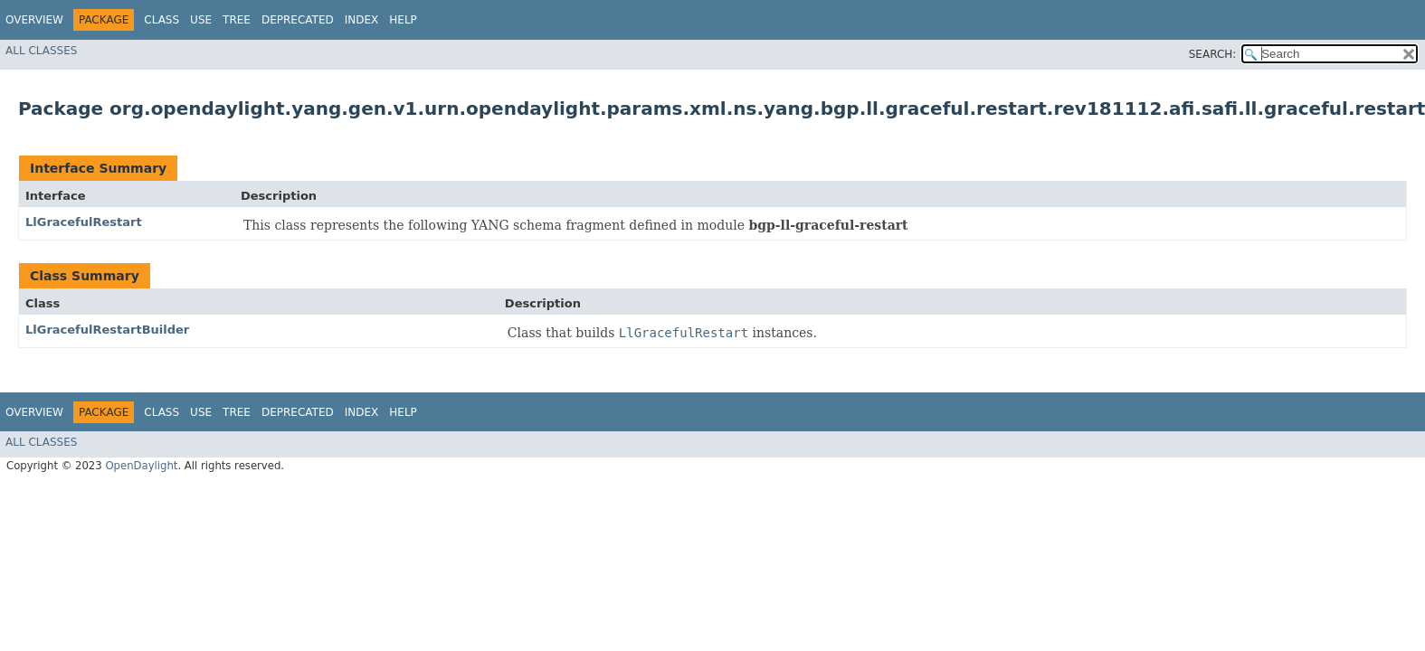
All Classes (41, 50)
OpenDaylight (141, 465)
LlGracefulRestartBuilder (107, 329)
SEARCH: (1213, 54)
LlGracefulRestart (83, 222)
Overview (34, 20)
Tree (237, 20)
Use (201, 20)
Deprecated (297, 20)
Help (403, 20)
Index (362, 20)
